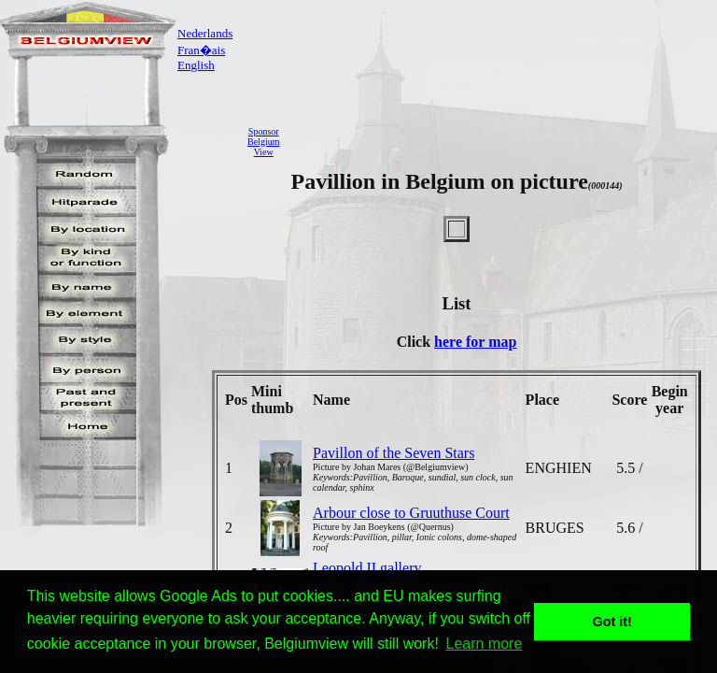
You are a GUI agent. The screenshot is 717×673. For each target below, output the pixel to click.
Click (415, 342)
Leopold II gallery (367, 568)
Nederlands (204, 33)
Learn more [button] (484, 644)
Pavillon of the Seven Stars (393, 453)
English (196, 65)
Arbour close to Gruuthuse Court (411, 513)
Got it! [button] (612, 621)
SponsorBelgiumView (263, 141)
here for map (475, 342)
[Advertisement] (503, 141)
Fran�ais (201, 50)
